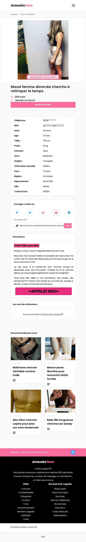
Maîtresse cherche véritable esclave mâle (25, 371)
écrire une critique (51, 314)
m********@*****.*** (53, 125)
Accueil (14, 14)
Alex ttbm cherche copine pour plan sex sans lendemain (26, 423)
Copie (67, 225)
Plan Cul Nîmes (28, 14)
